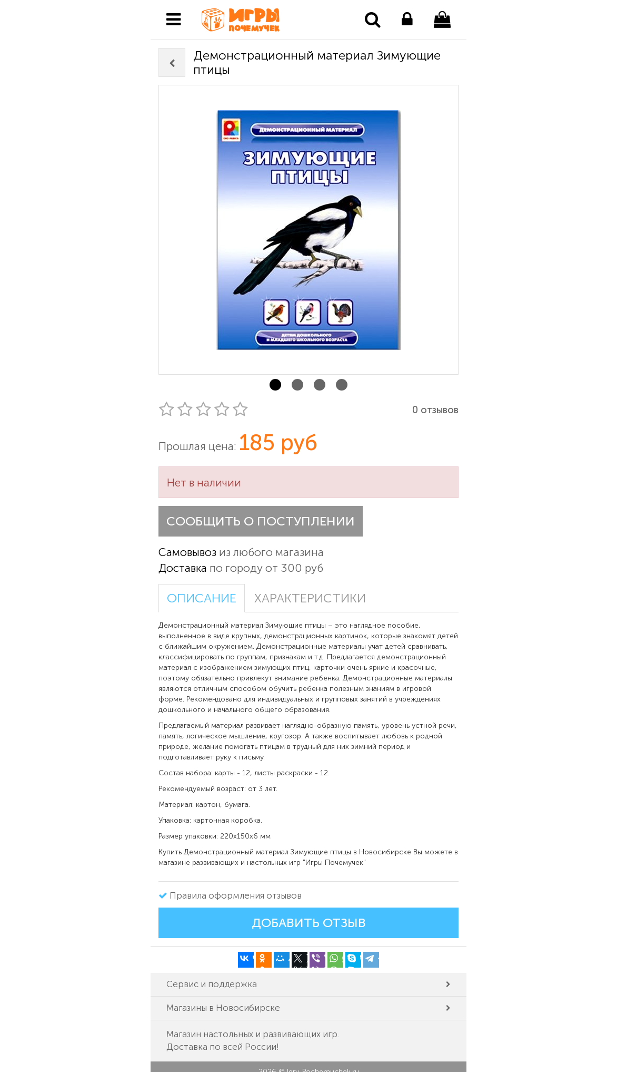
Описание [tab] (201, 598)
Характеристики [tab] (310, 598)
